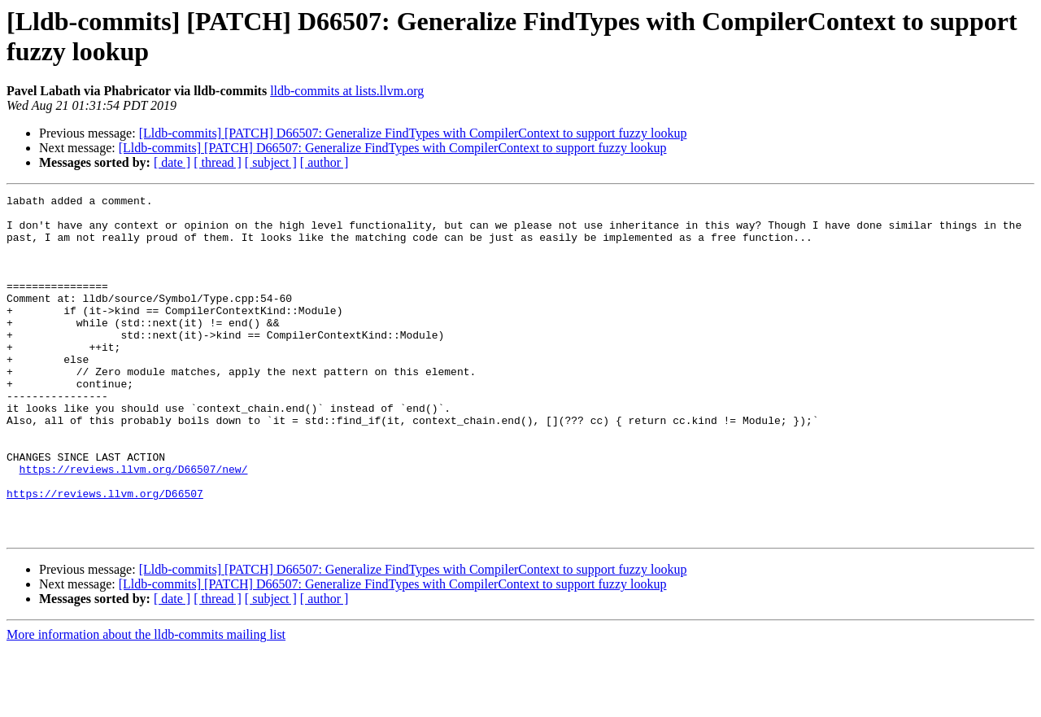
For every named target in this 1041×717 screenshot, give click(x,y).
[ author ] (324, 162)
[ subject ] (271, 162)
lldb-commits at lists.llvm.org (347, 91)
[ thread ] (218, 162)
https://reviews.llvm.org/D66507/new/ (134, 525)
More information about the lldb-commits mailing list (146, 703)
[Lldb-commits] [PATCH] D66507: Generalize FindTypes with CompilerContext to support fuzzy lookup (413, 133)
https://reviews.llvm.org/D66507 (105, 554)
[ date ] (172, 162)
